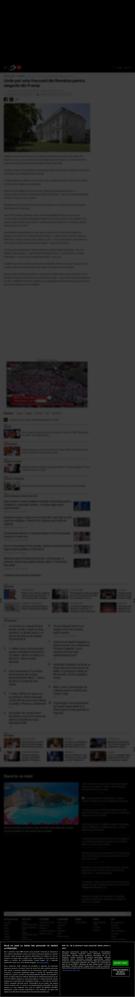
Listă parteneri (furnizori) (71, 970)
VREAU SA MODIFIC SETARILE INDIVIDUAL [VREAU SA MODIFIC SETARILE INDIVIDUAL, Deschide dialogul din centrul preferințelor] (121, 972)
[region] (67, 969)
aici (40, 981)
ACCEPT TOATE (120, 963)
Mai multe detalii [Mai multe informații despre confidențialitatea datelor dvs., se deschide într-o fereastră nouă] (43, 962)
